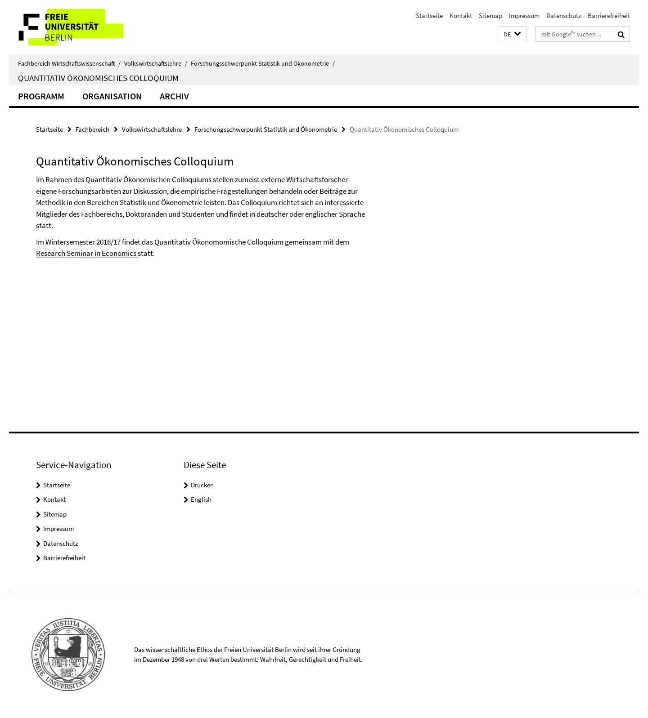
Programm (41, 96)
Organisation (112, 96)
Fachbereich (92, 129)
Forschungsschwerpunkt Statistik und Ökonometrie (263, 63)
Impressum (524, 15)
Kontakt (461, 15)
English (201, 499)
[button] (512, 34)
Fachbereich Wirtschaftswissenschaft (69, 63)
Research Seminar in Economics (87, 253)
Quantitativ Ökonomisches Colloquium (98, 77)
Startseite (429, 15)
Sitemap (490, 15)
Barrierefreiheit (609, 15)
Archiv (174, 96)
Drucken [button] (202, 485)
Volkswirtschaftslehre (155, 63)
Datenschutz (563, 15)
